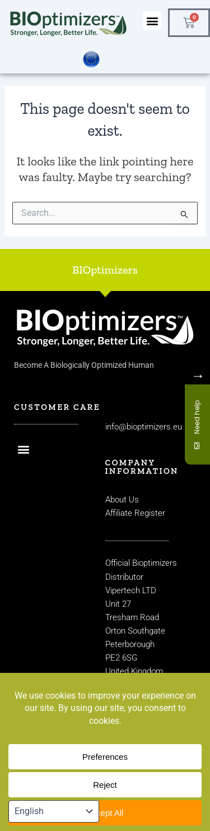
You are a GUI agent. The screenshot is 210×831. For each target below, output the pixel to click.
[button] (152, 20)
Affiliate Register (135, 513)
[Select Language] (53, 811)
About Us (122, 500)
